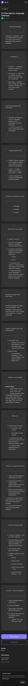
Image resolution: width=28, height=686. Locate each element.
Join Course (14, 636)
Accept (22, 682)
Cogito (5, 8)
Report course (5, 662)
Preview (14, 642)
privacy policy (5, 678)
